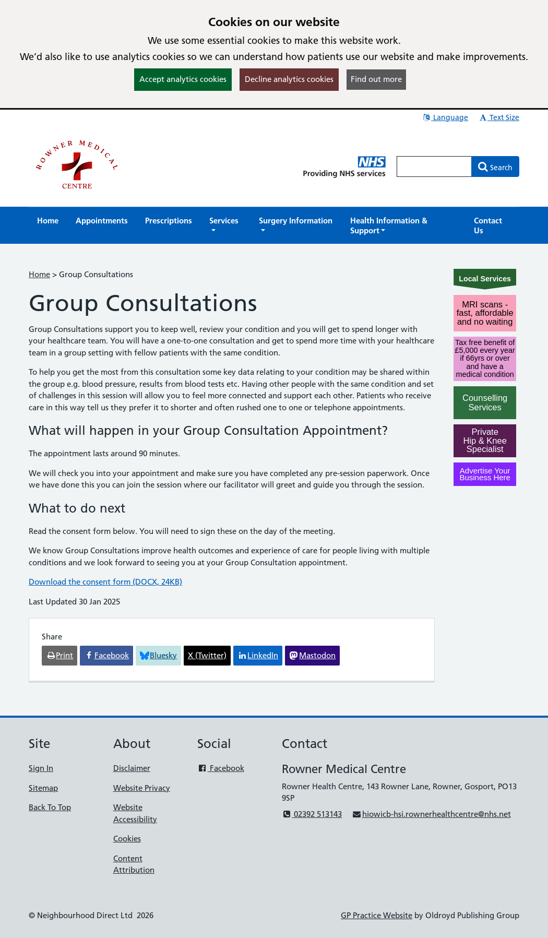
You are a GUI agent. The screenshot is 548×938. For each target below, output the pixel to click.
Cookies (127, 839)
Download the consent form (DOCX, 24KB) (105, 582)
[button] (225, 225)
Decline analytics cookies (289, 79)
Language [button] (445, 117)
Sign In (41, 768)
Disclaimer (131, 768)
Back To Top (50, 807)
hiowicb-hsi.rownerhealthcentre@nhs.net (431, 814)
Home (39, 274)
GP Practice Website (376, 915)
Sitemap (43, 788)
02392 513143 (312, 814)
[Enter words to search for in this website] (434, 166)
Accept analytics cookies (183, 79)
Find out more (376, 79)
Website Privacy (141, 788)
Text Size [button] (498, 117)
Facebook (220, 768)
